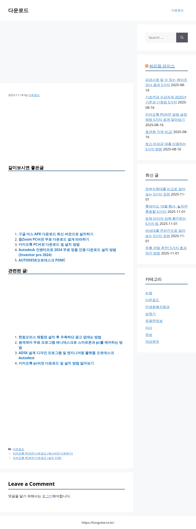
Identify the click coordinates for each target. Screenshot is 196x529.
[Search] (182, 37)
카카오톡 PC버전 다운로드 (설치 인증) (37, 458)
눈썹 (148, 293)
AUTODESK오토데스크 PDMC (42, 260)
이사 (148, 327)
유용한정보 (154, 320)
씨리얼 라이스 (162, 66)
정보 (148, 334)
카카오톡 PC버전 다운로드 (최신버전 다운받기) (43, 453)
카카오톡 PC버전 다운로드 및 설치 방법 (49, 244)
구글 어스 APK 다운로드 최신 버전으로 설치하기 (56, 234)
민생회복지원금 (157, 307)
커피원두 (152, 341)
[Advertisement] (66, 53)
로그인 (47, 496)
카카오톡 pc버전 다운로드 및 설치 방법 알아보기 (56, 363)
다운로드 (18, 10)
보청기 (150, 313)
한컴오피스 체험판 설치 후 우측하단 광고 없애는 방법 (60, 337)
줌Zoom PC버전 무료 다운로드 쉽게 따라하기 (54, 239)
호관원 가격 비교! (158, 131)
